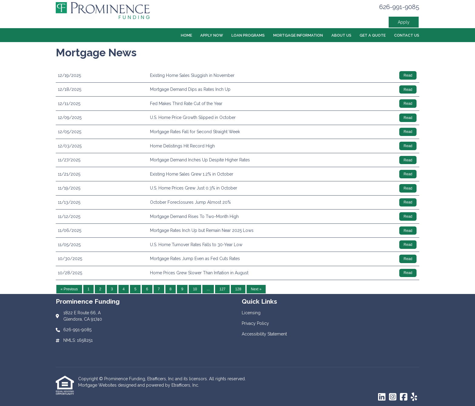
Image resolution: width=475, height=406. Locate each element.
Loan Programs (248, 35)
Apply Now (211, 35)
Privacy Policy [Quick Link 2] (255, 323)
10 (195, 289)
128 (238, 289)
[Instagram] (393, 397)
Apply (404, 22)
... (208, 289)
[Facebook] (403, 397)
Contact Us (406, 35)
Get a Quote (373, 35)
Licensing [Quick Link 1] (251, 312)
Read (408, 75)
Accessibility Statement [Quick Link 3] (264, 334)
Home (186, 35)
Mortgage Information (298, 35)
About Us (341, 35)
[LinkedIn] (382, 397)
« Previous (69, 289)
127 (222, 289)
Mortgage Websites (98, 385)
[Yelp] (414, 397)
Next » (256, 289)
